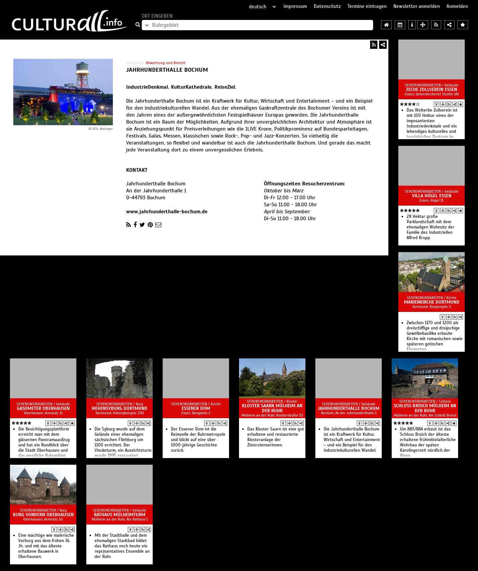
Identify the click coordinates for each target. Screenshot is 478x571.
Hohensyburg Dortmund (119, 408)
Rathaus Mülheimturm (119, 514)
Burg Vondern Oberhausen (43, 514)
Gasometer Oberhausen (43, 408)
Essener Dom (196, 408)
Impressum (295, 6)
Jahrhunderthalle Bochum (348, 408)
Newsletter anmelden (416, 6)
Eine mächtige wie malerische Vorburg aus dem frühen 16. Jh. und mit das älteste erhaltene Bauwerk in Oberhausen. (46, 546)
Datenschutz (327, 6)
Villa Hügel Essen (431, 195)
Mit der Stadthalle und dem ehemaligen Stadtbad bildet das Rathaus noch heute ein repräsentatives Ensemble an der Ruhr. (122, 546)
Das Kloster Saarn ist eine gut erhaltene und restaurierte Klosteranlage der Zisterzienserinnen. (275, 437)
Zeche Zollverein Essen (431, 89)
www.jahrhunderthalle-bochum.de (166, 211)
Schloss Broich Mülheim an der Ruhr (425, 408)
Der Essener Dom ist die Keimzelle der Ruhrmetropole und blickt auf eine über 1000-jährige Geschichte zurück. (198, 440)
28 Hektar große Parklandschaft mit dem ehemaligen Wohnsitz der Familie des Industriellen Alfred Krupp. (430, 227)
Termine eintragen (367, 6)
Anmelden (457, 6)
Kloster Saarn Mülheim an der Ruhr (272, 408)
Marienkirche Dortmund (431, 302)
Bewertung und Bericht (166, 62)
